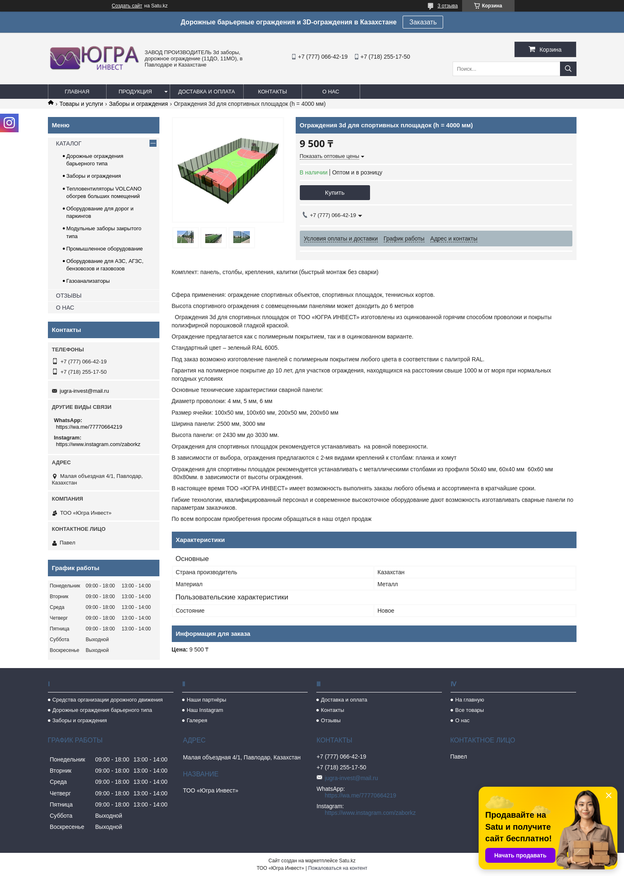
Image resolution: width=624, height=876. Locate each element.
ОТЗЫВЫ (69, 295)
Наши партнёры (206, 700)
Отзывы (331, 720)
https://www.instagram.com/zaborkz (98, 444)
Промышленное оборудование (104, 249)
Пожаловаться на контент (337, 868)
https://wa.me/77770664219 (89, 427)
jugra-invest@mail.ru (84, 391)
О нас (330, 91)
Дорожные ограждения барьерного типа (102, 710)
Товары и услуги (81, 103)
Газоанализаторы (88, 281)
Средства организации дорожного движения (107, 700)
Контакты (272, 91)
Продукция (135, 91)
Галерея (197, 720)
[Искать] (568, 69)
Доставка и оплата (206, 91)
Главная (77, 91)
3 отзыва (448, 6)
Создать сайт (127, 6)
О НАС (65, 307)
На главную (469, 700)
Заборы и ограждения (138, 103)
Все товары (469, 710)
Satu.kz (347, 861)
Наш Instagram (205, 710)
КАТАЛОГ (69, 143)
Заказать (423, 22)
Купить (334, 192)
